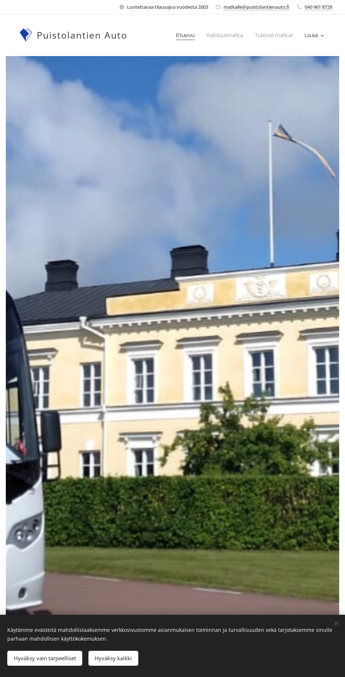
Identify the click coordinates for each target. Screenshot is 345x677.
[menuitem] (183, 35)
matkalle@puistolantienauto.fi (256, 7)
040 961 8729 (318, 7)
